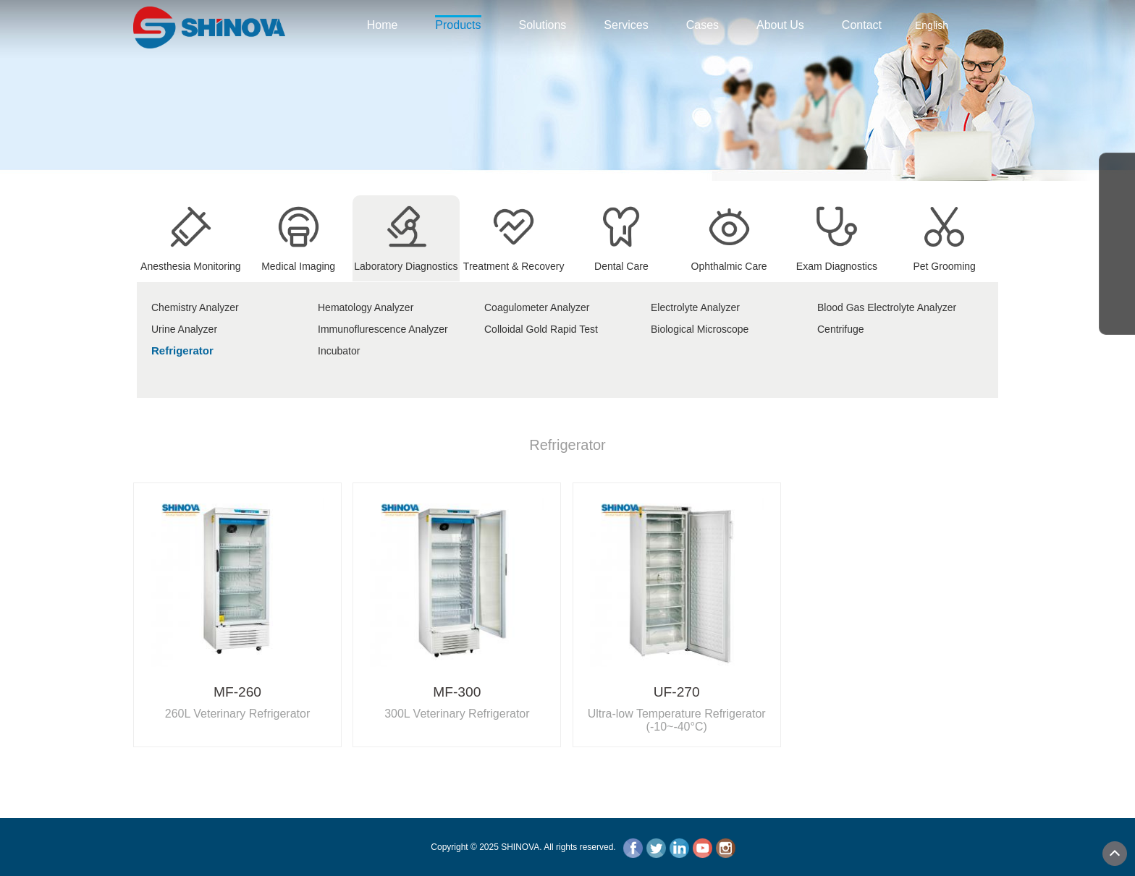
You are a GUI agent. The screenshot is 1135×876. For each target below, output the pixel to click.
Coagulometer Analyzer (537, 307)
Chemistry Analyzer (195, 307)
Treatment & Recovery (514, 260)
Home (382, 25)
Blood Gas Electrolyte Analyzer (886, 307)
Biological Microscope (699, 329)
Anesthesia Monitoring (190, 260)
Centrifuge (840, 329)
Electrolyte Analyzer (695, 307)
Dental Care (621, 260)
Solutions (543, 25)
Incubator (339, 351)
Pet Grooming (944, 260)
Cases (702, 25)
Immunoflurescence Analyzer (383, 329)
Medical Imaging (298, 260)
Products (458, 23)
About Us (780, 25)
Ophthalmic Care (729, 260)
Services (626, 25)
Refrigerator (182, 350)
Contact (862, 25)
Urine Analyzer (184, 329)
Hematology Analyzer (365, 307)
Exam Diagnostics (836, 260)
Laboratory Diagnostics (405, 260)
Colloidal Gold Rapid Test (541, 329)
